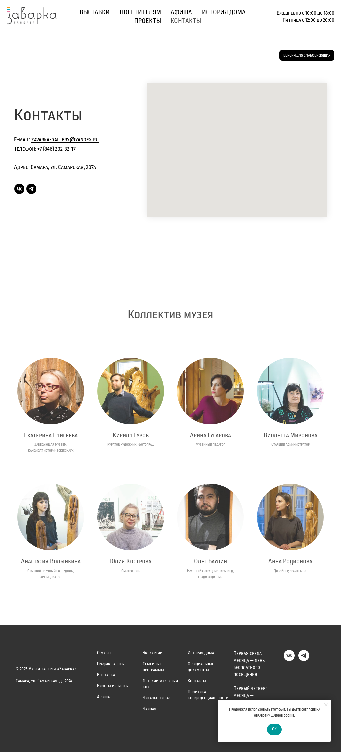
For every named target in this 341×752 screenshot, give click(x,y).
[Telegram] (31, 189)
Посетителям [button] (140, 12)
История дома (224, 12)
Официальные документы (201, 667)
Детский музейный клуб (160, 684)
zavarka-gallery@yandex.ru (65, 140)
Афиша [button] (181, 12)
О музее (104, 653)
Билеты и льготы (113, 686)
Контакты (186, 21)
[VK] (19, 189)
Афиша (103, 697)
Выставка (106, 675)
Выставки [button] (95, 12)
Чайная (149, 709)
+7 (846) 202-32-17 (56, 149)
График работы (111, 664)
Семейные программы (153, 667)
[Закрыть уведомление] (326, 704)
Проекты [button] (147, 21)
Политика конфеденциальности (208, 695)
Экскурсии (152, 653)
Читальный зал (157, 698)
